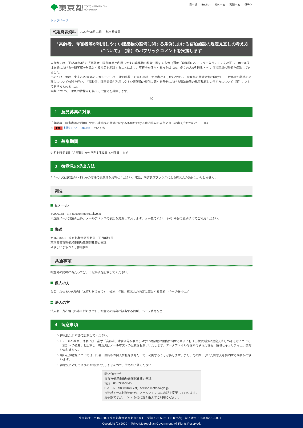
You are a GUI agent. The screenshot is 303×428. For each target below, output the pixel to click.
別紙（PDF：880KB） (78, 127)
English (205, 4)
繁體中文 (234, 4)
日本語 (193, 4)
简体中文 (219, 4)
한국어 (248, 4)
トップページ (59, 20)
